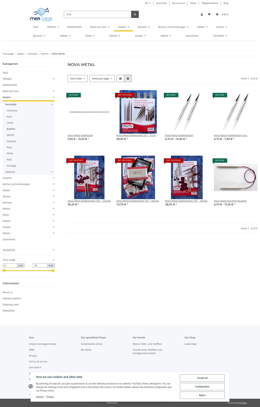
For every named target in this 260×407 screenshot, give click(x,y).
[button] (201, 14)
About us (8, 292)
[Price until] (40, 265)
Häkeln (6, 190)
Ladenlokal (190, 343)
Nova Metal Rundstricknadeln (230, 200)
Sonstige (11, 165)
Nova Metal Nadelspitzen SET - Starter (186, 200)
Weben (6, 208)
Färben (6, 220)
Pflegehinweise (210, 3)
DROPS (10, 135)
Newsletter (9, 310)
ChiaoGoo (12, 110)
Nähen (6, 233)
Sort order (76, 78)
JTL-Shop (243, 402)
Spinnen (7, 202)
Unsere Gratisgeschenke (42, 343)
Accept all (202, 378)
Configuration (202, 386)
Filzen (6, 214)
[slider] (4, 271)
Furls (9, 116)
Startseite (161, 3)
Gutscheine (9, 239)
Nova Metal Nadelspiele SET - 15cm (136, 135)
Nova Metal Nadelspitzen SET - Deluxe (137, 200)
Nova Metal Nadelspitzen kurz (230, 135)
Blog (226, 3)
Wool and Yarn (11, 91)
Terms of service (38, 361)
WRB (31, 349)
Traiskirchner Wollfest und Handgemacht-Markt (147, 351)
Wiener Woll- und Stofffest (147, 343)
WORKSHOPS (10, 85)
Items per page (100, 78)
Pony (9, 147)
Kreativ (6, 227)
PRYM (10, 153)
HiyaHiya (11, 141)
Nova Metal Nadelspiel (80, 135)
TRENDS (7, 78)
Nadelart (10, 171)
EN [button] (146, 3)
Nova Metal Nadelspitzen (179, 135)
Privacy (50, 396)
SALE (5, 72)
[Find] (97, 14)
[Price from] (10, 265)
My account (178, 3)
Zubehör (7, 178)
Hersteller (11, 104)
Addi (9, 159)
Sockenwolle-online (91, 343)
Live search (35, 367)
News (193, 3)
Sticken (7, 196)
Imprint (39, 396)
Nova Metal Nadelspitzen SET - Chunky (89, 200)
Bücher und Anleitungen (16, 184)
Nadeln (7, 97)
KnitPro (11, 128)
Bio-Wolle (86, 349)
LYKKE (10, 122)
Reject (202, 395)
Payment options (12, 298)
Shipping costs (11, 304)
